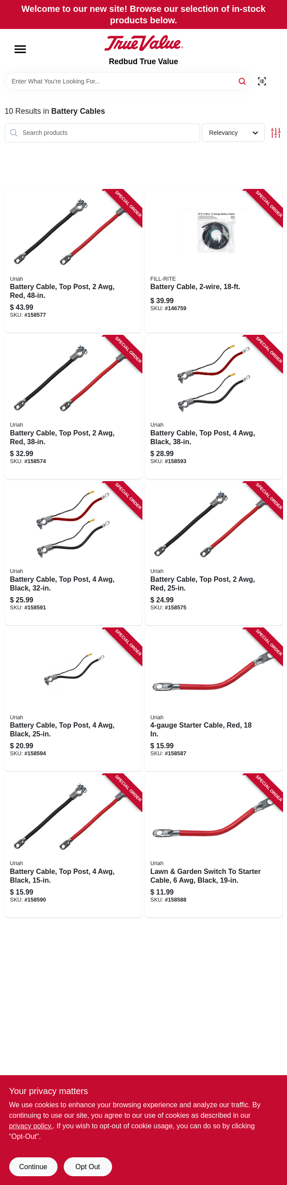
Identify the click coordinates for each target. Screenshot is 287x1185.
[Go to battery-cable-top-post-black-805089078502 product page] (73, 845)
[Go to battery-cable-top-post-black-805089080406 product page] (214, 407)
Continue (33, 1167)
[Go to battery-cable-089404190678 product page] (214, 261)
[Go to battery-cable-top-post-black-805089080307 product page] (73, 553)
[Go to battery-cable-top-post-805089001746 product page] (73, 407)
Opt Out (87, 1167)
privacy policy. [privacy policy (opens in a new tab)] (31, 1126)
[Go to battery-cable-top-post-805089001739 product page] (214, 553)
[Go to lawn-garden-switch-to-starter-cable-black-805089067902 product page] (214, 845)
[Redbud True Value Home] (143, 43)
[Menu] (20, 49)
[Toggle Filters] (276, 133)
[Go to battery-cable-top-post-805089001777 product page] (73, 261)
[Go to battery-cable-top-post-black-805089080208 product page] (73, 700)
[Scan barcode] (261, 81)
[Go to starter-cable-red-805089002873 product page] (214, 700)
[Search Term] (128, 81)
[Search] (242, 80)
